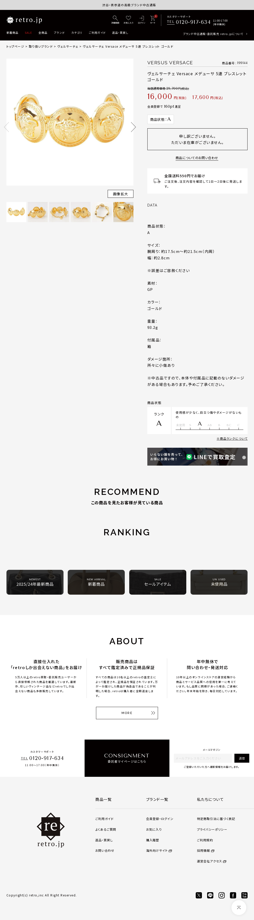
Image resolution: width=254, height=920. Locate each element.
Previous (6, 127)
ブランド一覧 (157, 799)
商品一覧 (103, 799)
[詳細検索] (115, 20)
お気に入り (154, 829)
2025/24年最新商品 (35, 582)
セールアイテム (157, 582)
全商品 (42, 32)
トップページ (15, 46)
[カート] (152, 20)
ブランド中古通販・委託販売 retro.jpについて (213, 34)
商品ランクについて (234, 438)
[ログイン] (142, 20)
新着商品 (12, 32)
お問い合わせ (104, 850)
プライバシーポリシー (212, 829)
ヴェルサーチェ (67, 46)
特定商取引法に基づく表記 (216, 819)
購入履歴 (152, 840)
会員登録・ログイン (159, 819)
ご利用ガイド (97, 32)
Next (133, 127)
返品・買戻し (120, 32)
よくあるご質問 (105, 829)
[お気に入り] (128, 20)
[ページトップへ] (238, 907)
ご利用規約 (205, 840)
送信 (242, 758)
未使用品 (219, 582)
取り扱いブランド (41, 46)
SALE (28, 32)
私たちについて (210, 799)
